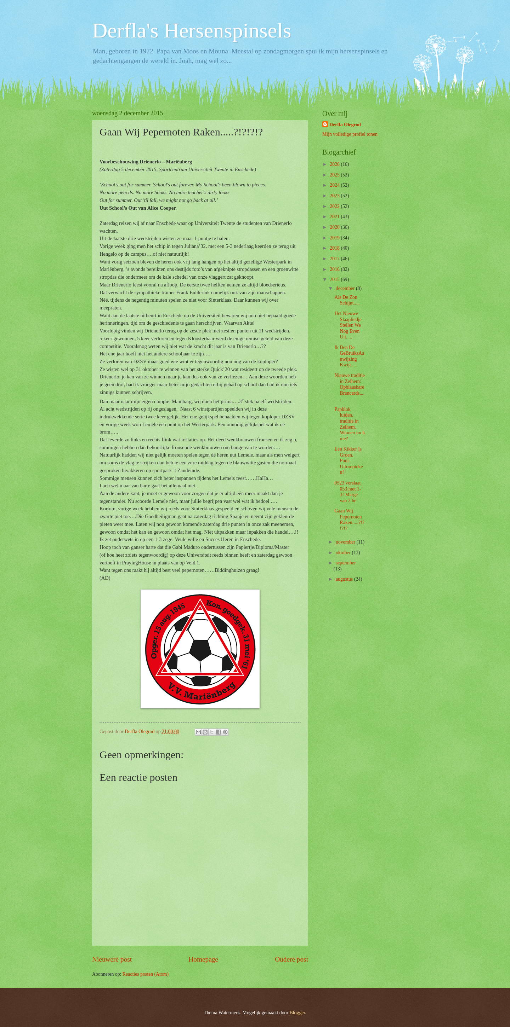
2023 (335, 195)
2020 (335, 227)
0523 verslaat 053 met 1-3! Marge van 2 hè (347, 491)
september (346, 562)
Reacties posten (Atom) (146, 974)
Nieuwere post (112, 959)
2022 (335, 206)
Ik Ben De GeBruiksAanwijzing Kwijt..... (349, 356)
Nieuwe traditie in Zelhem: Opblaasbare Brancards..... (349, 387)
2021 (335, 216)
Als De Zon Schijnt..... (346, 300)
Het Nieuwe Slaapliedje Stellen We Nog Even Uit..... (347, 325)
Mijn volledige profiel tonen (350, 134)
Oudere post (291, 959)
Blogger (297, 1012)
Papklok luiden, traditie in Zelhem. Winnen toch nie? (349, 424)
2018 (335, 248)
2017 (335, 258)
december (346, 288)
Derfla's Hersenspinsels (191, 30)
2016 (335, 269)
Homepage (203, 959)
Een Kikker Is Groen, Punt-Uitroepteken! (348, 460)
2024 (335, 185)
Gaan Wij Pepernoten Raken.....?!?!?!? (349, 519)
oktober (344, 552)
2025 (335, 175)
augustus (345, 579)
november (346, 542)
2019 (335, 237)
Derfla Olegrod (345, 124)
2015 (335, 279)
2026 (335, 164)
